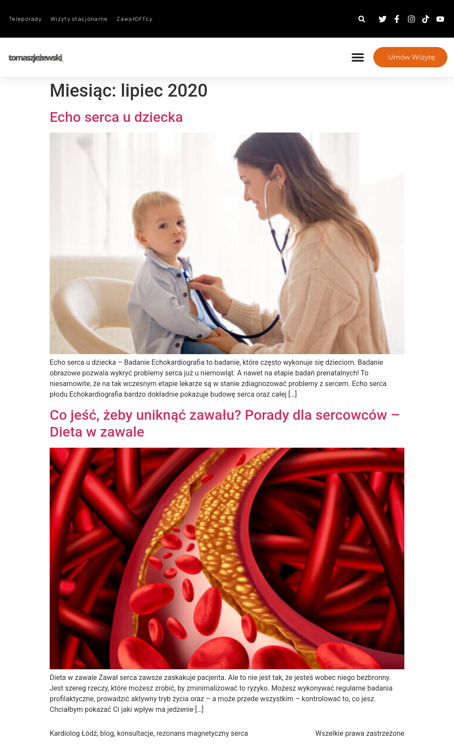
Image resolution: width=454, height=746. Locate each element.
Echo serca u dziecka (116, 117)
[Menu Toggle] (357, 57)
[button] (362, 19)
